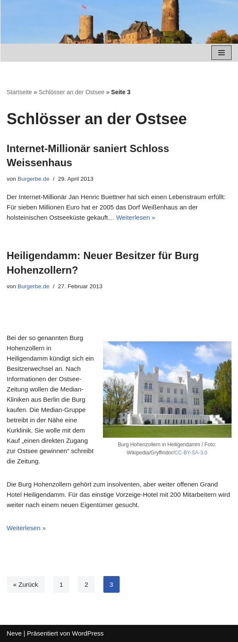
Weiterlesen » (135, 217)
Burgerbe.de (33, 179)
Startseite (19, 92)
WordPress (88, 633)
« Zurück (25, 584)
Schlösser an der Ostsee (71, 92)
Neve (14, 633)
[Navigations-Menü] (221, 52)
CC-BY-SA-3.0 (191, 453)
